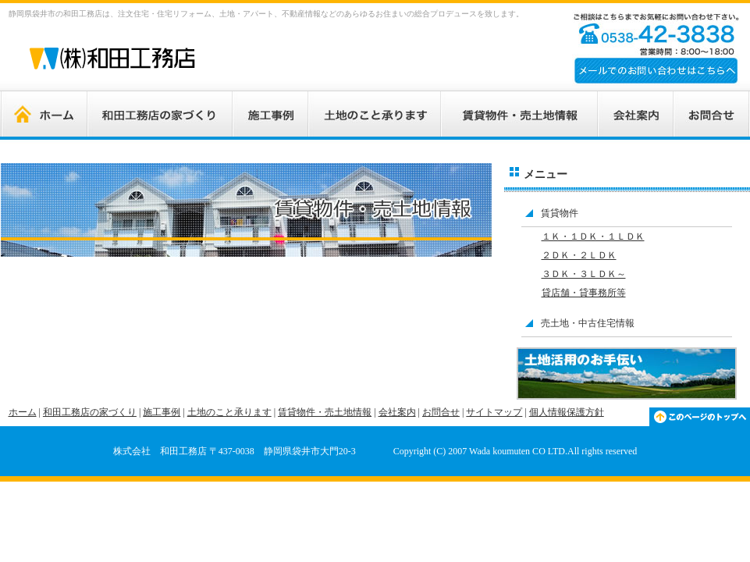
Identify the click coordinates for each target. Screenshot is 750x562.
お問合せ (441, 412)
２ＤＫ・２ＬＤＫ (579, 255)
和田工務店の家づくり (90, 412)
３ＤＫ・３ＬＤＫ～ (584, 274)
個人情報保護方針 (566, 412)
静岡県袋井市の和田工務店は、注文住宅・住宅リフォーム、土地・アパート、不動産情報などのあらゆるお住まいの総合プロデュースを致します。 (266, 13)
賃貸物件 (559, 213)
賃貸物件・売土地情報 (324, 412)
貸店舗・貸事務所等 (584, 292)
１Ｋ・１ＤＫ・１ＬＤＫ (593, 236)
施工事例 (161, 412)
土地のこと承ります (229, 412)
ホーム (23, 412)
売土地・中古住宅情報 (587, 323)
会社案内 (397, 412)
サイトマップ (494, 412)
